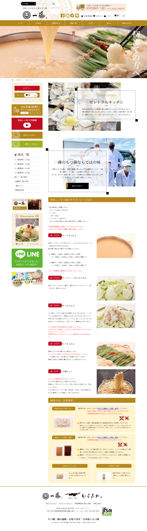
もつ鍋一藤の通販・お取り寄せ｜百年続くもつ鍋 (73, 519)
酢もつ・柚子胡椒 (21, 177)
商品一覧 (73, 23)
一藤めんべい (19, 186)
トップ (20, 23)
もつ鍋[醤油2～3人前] (22, 168)
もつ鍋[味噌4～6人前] (22, 164)
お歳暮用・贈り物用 (21, 181)
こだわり (38, 23)
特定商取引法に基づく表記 (83, 503)
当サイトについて (51, 503)
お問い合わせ (126, 23)
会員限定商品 (19, 190)
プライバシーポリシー (65, 503)
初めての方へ (29, 135)
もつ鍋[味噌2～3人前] (22, 160)
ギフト (91, 23)
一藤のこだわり (30, 144)
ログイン (27, 88)
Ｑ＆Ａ (109, 23)
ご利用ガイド (55, 23)
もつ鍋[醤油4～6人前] (22, 173)
